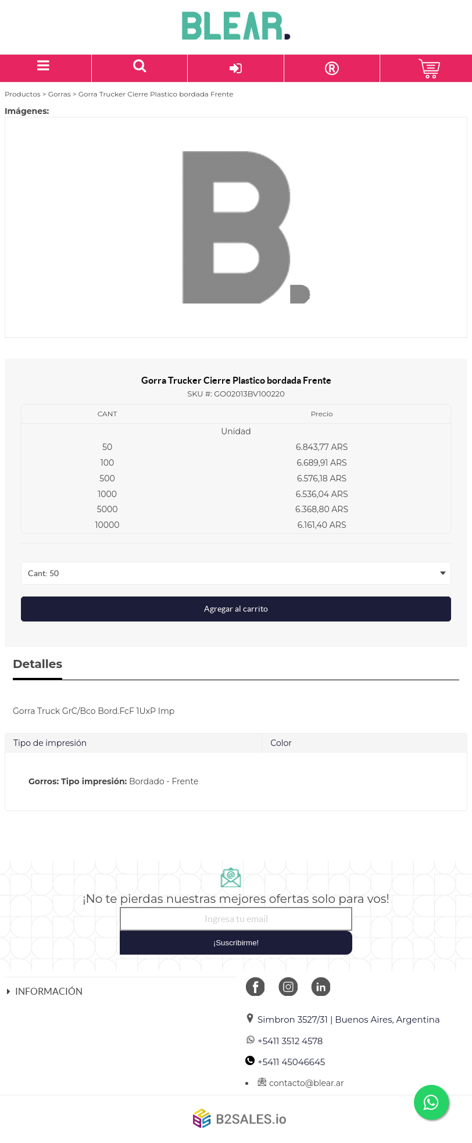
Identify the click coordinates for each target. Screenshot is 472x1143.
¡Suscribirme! (236, 942)
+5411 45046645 (285, 1061)
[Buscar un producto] (140, 68)
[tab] (236, 781)
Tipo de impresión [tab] (50, 743)
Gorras (59, 94)
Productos (23, 94)
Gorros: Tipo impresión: (77, 781)
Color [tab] (281, 743)
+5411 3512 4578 (284, 1040)
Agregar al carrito (236, 608)
